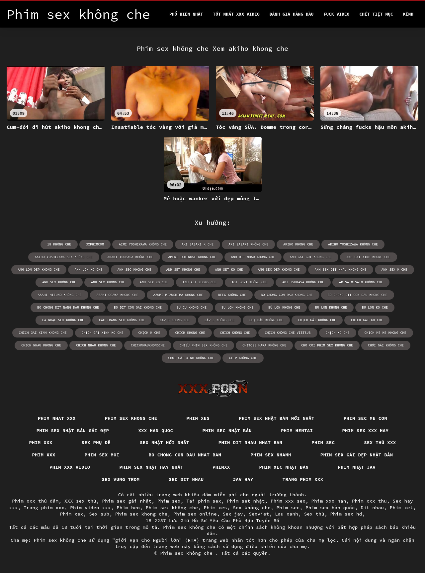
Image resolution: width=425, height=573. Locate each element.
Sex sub (99, 514)
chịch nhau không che (96, 345)
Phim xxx (40, 442)
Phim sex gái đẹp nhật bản (356, 455)
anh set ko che (229, 269)
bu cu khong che (192, 307)
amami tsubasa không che (130, 257)
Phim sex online (195, 514)
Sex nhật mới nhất (164, 442)
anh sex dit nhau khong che (341, 269)
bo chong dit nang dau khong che (68, 307)
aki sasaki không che (248, 244)
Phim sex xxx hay (365, 430)
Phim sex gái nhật (127, 501)
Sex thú (314, 514)
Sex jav (233, 514)
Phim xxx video (69, 467)
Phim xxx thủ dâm (35, 501)
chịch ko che (338, 333)
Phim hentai (297, 430)
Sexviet (259, 514)
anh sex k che (394, 269)
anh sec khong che (134, 269)
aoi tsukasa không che (303, 282)
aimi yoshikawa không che (143, 244)
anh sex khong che (108, 282)
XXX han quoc (155, 430)
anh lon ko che (89, 269)
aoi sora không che (249, 282)
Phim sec (323, 442)
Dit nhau (372, 508)
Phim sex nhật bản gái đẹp (73, 430)
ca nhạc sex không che (63, 320)
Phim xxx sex (288, 501)
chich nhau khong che (41, 345)
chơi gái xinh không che (191, 358)
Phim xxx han (328, 501)
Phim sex (169, 501)
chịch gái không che (317, 320)
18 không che (59, 244)
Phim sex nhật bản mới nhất (276, 418)
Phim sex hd (346, 514)
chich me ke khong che (385, 333)
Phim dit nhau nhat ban (250, 442)
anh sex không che (59, 282)
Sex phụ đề (96, 442)
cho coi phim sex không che (327, 345)
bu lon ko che (375, 307)
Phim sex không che (172, 508)
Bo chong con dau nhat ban (185, 455)
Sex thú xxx (380, 442)
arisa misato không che (361, 282)
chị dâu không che (266, 320)
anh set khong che (183, 269)
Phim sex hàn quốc (330, 508)
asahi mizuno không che (60, 295)
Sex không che (252, 508)
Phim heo (128, 508)
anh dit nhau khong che (253, 257)
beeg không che (232, 295)
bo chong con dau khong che (287, 295)
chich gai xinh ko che (103, 333)
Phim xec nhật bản (284, 467)
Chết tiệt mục (376, 14)
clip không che (243, 358)
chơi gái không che (386, 345)
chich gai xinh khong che (43, 333)
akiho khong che (298, 244)
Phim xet (401, 508)
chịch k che (149, 333)
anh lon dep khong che (39, 269)
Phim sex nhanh (270, 455)
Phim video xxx (90, 508)
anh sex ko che (154, 282)
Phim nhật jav (357, 467)
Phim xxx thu (369, 501)
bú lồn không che (284, 307)
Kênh (408, 14)
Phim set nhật (246, 501)
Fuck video (336, 14)
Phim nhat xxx (57, 418)
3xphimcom (95, 244)
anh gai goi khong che (311, 257)
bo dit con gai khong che (138, 307)
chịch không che (235, 333)
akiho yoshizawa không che (353, 244)
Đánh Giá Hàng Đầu (292, 14)
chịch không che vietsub (288, 333)
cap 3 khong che (175, 320)
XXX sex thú (80, 501)
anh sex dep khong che (279, 269)
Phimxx (221, 467)
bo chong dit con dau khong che (357, 295)
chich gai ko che (367, 320)
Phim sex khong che (131, 418)
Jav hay (243, 479)
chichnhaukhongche (148, 345)
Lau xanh (286, 514)
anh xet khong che (199, 282)
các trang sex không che (122, 320)
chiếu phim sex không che (203, 345)
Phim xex (71, 514)
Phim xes (198, 418)
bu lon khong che (331, 307)
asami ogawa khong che (117, 295)
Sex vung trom (121, 479)
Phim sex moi (102, 455)
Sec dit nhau (186, 479)
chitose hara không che (264, 345)
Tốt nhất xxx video (236, 14)
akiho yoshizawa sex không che (64, 257)
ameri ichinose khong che (192, 257)
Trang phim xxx (303, 479)
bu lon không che (237, 307)
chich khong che (190, 333)
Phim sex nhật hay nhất (152, 467)
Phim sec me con (365, 418)
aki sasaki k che (197, 244)
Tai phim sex (203, 501)
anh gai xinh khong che (368, 257)
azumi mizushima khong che (178, 295)
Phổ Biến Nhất (186, 14)
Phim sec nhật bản (227, 430)
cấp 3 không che (219, 320)
